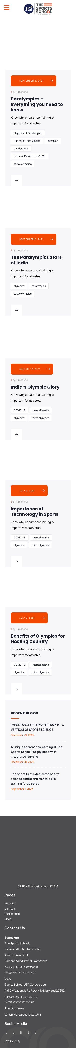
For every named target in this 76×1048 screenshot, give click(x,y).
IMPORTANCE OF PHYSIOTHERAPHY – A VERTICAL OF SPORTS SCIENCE (37, 727)
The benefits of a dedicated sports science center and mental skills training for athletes (35, 778)
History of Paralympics (27, 140)
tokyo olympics (23, 164)
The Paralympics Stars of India (36, 260)
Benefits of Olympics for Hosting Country (38, 639)
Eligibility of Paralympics (28, 133)
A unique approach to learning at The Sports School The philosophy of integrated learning (36, 752)
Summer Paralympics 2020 (29, 156)
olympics (53, 140)
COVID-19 (19, 410)
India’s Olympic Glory (35, 387)
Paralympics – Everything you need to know (37, 104)
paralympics (21, 148)
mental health (41, 410)
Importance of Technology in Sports (35, 511)
